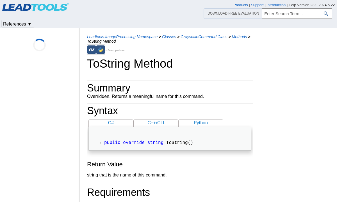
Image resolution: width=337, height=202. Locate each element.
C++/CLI (155, 122)
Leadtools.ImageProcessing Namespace (122, 37)
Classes (169, 37)
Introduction (276, 5)
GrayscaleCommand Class (204, 37)
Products (240, 5)
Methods (239, 37)
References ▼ (17, 24)
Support (257, 5)
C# (111, 122)
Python (201, 122)
